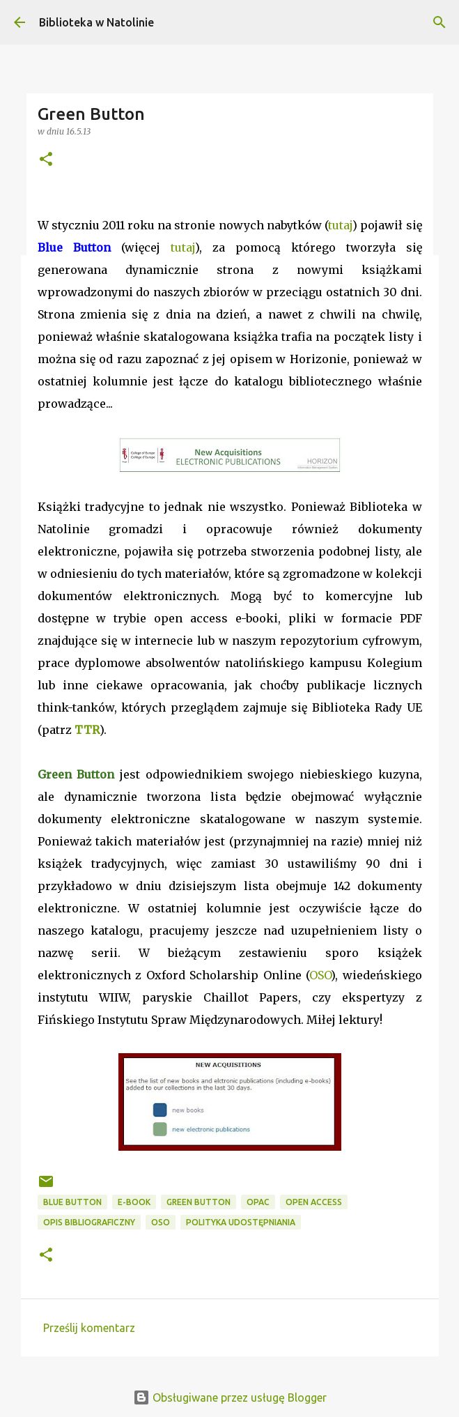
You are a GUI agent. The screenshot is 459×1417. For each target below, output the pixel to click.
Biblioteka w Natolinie (96, 22)
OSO (320, 975)
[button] (46, 160)
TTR (87, 730)
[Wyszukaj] (439, 22)
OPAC (258, 1202)
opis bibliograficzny (89, 1222)
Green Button (198, 1202)
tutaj (340, 225)
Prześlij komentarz (89, 1328)
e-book (134, 1202)
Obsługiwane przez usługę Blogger (230, 1397)
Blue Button (72, 1202)
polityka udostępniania (240, 1222)
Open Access (314, 1202)
